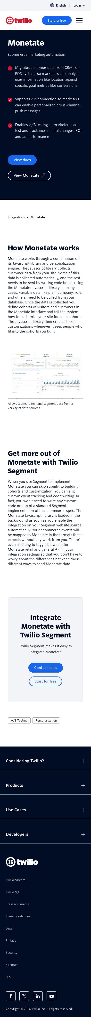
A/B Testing (19, 720)
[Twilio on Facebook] (11, 996)
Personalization (46, 720)
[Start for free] (57, 20)
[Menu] (79, 20)
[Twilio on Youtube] (51, 996)
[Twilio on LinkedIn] (38, 996)
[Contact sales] (45, 668)
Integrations (16, 217)
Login (79, 5)
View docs (22, 160)
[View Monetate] (29, 175)
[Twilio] (19, 20)
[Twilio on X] (24, 996)
